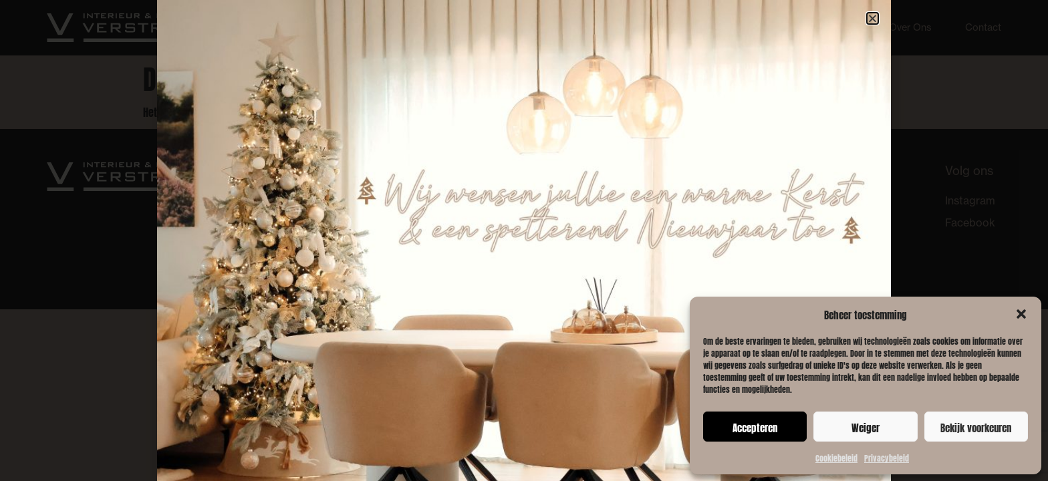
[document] (524, 240)
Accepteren (755, 427)
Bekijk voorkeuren (975, 427)
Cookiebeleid (836, 457)
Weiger (866, 427)
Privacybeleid (886, 457)
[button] (1021, 314)
